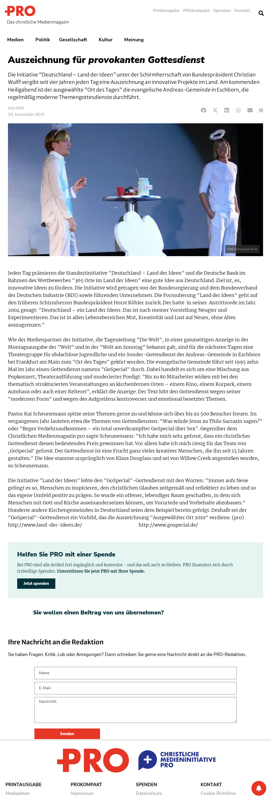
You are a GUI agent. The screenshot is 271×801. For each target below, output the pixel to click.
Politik (42, 40)
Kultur (107, 40)
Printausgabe (166, 10)
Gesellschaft (74, 40)
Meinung (135, 40)
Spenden (222, 10)
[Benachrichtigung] (258, 788)
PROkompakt (196, 10)
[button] (261, 13)
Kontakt (242, 10)
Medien (16, 40)
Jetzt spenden (36, 583)
